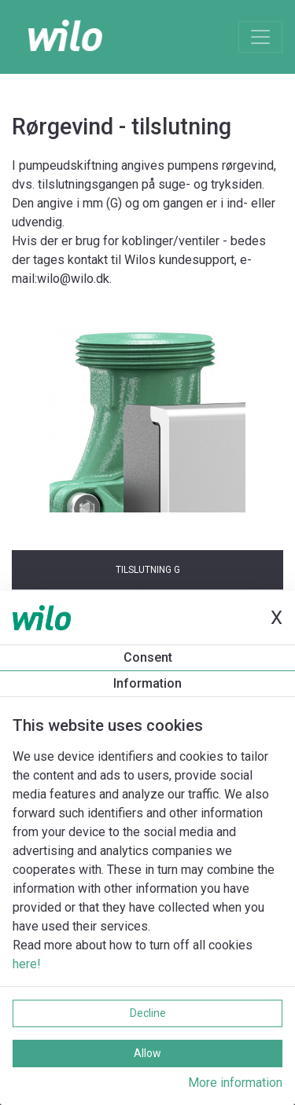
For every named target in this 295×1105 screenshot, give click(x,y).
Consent (148, 657)
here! (27, 963)
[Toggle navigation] (260, 37)
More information (235, 1082)
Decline (148, 1013)
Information (147, 683)
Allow (147, 1053)
